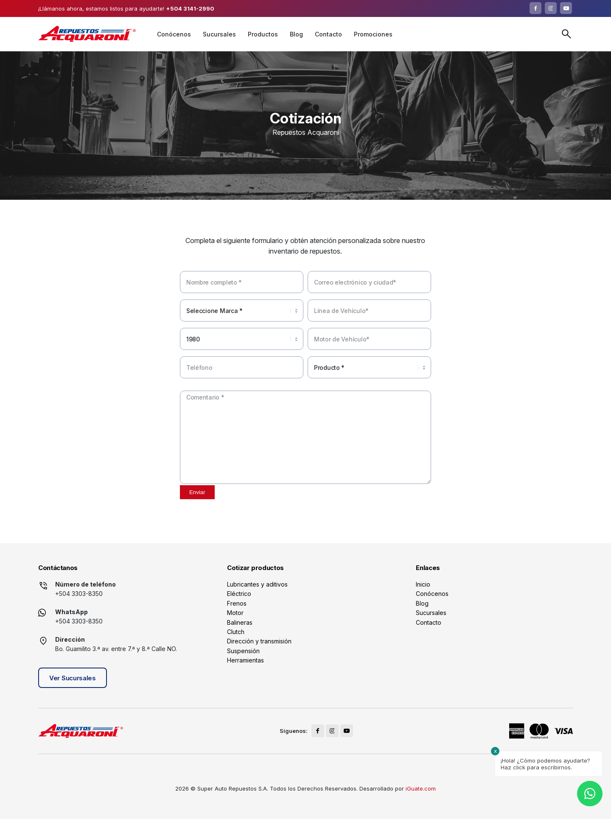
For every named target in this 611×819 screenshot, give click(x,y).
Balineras (239, 622)
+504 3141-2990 (190, 8)
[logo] (87, 34)
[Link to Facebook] (535, 8)
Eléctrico (239, 593)
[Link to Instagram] (551, 8)
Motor (235, 612)
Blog (422, 603)
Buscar (566, 34)
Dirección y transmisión (259, 641)
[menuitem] (174, 34)
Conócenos (432, 593)
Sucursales (431, 612)
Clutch (235, 631)
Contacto (428, 622)
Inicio (423, 584)
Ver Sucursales (72, 678)
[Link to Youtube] (566, 8)
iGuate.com (421, 788)
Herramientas (245, 660)
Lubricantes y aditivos (257, 584)
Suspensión (243, 650)
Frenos (237, 603)
